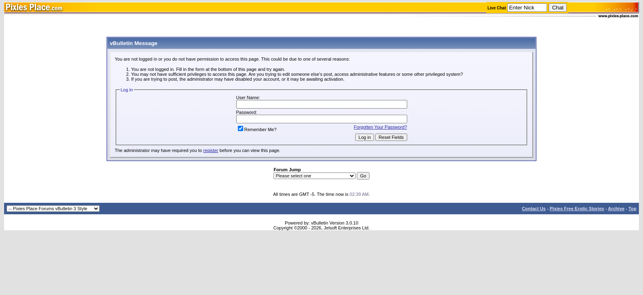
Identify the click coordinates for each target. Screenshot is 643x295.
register (211, 150)
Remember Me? (257, 129)
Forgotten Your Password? (380, 127)
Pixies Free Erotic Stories (577, 208)
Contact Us (534, 208)
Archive (616, 208)
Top (632, 208)
